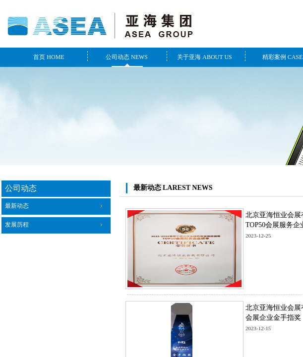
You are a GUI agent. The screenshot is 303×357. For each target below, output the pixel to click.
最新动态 (17, 205)
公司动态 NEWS (127, 57)
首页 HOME (48, 57)
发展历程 (17, 224)
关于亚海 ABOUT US (204, 57)
